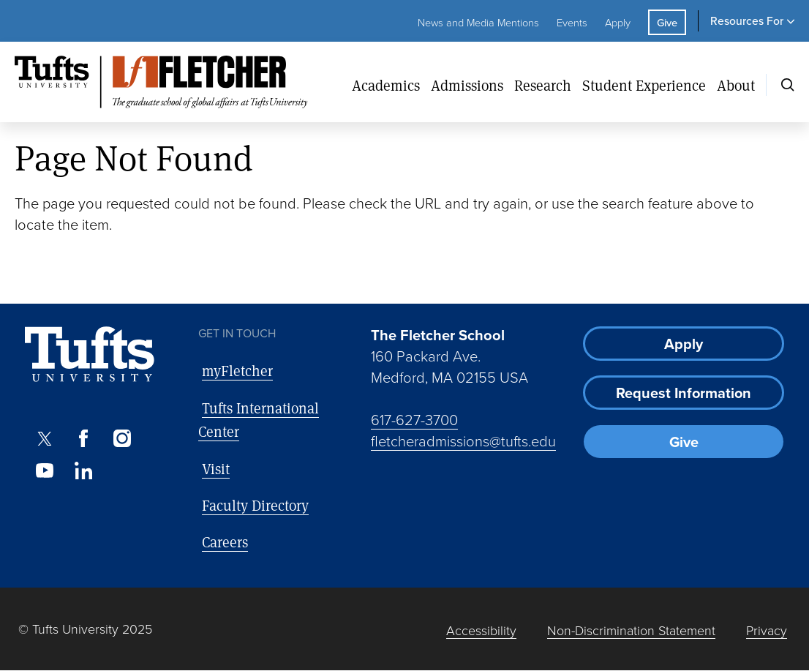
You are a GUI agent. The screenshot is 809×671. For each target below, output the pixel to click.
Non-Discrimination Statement (631, 630)
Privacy (766, 630)
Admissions (467, 85)
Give (667, 22)
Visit (216, 469)
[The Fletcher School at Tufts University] (178, 82)
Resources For (746, 20)
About (736, 85)
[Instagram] (122, 438)
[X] (44, 438)
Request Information (683, 392)
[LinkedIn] (83, 470)
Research (542, 85)
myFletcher (237, 371)
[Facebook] (83, 438)
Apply (618, 22)
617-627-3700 (414, 419)
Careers (225, 542)
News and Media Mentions (478, 22)
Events (572, 22)
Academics (386, 85)
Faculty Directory (255, 505)
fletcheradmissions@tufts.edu (463, 440)
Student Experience (644, 85)
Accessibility (481, 630)
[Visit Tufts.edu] (89, 354)
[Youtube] (44, 470)
